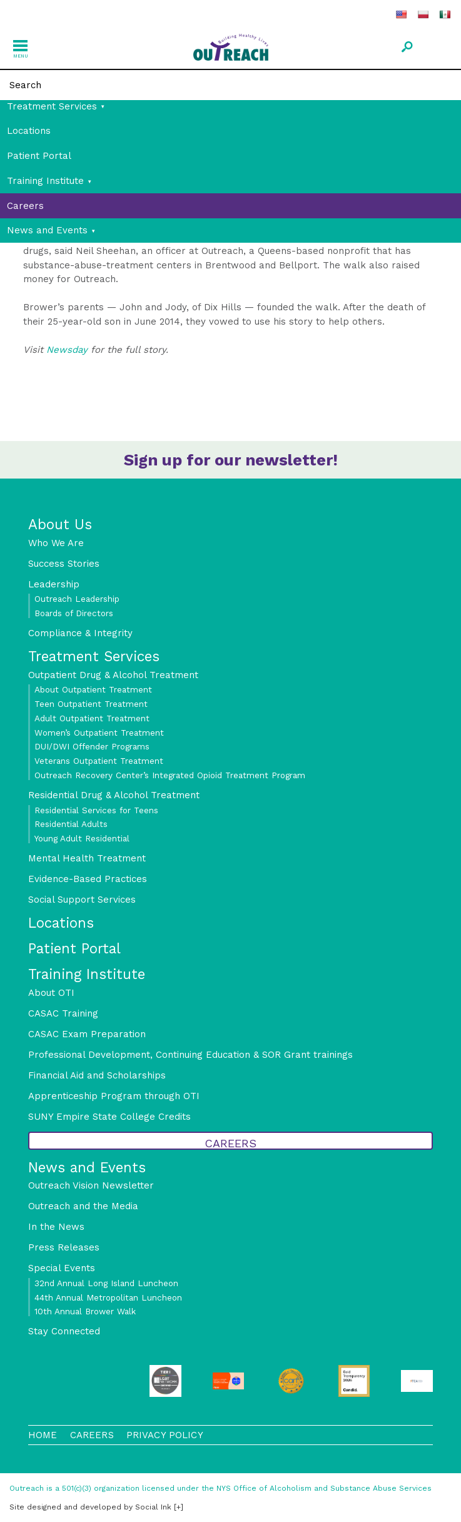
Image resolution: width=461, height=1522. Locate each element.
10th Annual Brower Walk (85, 1311)
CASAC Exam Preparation (87, 1034)
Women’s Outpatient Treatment (99, 733)
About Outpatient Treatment (93, 689)
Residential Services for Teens (96, 810)
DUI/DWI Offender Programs (91, 746)
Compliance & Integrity (80, 633)
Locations (29, 130)
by (90, 1507)
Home (43, 1435)
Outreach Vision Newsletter (91, 1185)
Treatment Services (52, 106)
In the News (56, 1226)
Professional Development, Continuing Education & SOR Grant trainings (190, 1054)
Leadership (53, 584)
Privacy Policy (164, 1435)
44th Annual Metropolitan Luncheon (108, 1297)
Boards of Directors (73, 613)
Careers (25, 205)
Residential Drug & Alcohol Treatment (114, 795)
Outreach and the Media (83, 1206)
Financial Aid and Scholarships (97, 1075)
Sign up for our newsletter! (231, 459)
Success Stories (63, 563)
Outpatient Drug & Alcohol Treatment (113, 675)
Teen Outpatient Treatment (91, 704)
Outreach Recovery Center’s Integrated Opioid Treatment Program (169, 775)
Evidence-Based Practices (87, 879)
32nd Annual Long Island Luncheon (106, 1283)
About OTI (51, 992)
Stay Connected (64, 1331)
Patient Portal (39, 155)
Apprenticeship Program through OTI (114, 1096)
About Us (60, 524)
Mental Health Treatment (87, 858)
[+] (178, 1507)
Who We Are (56, 543)
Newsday (68, 349)
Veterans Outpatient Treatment (98, 761)
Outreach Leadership (76, 599)
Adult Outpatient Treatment (91, 718)
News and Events (47, 230)
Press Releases (63, 1247)
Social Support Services (82, 899)
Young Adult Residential (81, 838)
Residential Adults (71, 824)
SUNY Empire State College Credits (109, 1116)
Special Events (61, 1268)
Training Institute (45, 180)
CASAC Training (63, 1013)
